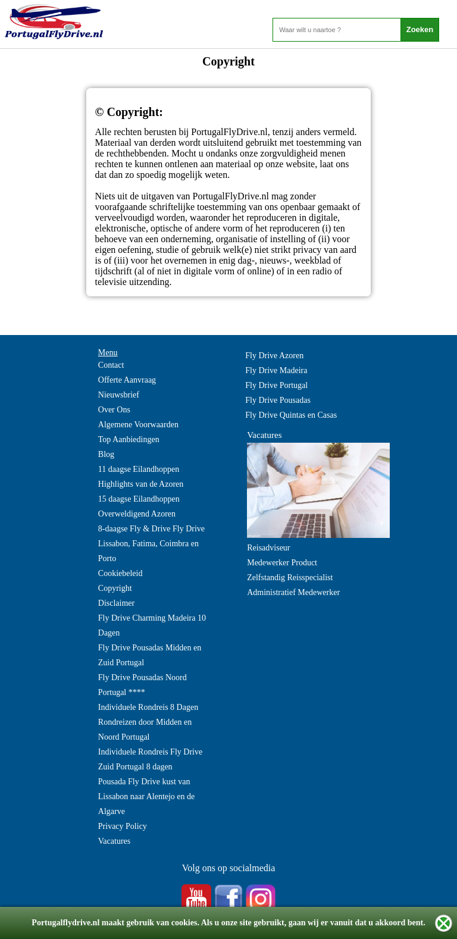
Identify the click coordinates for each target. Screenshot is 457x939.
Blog (106, 454)
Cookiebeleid (120, 573)
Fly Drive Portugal (276, 385)
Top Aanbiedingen (128, 439)
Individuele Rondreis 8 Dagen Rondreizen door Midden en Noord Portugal (148, 722)
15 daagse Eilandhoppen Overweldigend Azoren (139, 506)
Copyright (115, 588)
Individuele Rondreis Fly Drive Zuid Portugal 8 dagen (150, 759)
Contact (111, 365)
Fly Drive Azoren (274, 355)
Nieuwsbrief (118, 394)
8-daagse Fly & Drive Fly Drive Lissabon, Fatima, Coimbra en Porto (151, 543)
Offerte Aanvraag (127, 379)
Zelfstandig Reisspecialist (290, 577)
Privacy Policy (122, 826)
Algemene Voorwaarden (138, 424)
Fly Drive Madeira (276, 370)
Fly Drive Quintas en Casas (291, 415)
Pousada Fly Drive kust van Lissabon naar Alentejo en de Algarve (146, 796)
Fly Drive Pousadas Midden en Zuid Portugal (149, 655)
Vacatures (114, 841)
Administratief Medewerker (293, 592)
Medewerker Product (282, 562)
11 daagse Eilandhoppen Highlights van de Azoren (140, 477)
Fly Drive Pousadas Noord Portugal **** (142, 685)
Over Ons (114, 409)
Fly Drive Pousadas (278, 400)
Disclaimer (116, 603)
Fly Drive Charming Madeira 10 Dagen (152, 625)
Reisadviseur (268, 547)
